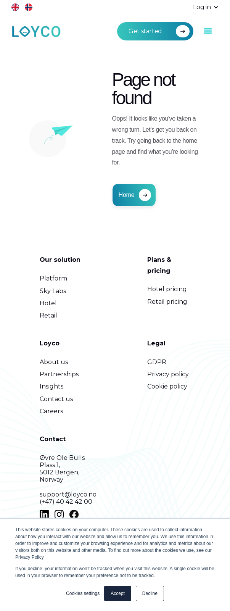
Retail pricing (167, 301)
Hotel (48, 303)
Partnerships (59, 374)
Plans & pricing (159, 265)
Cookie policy (167, 386)
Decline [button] (150, 593)
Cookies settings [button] (83, 593)
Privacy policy (168, 374)
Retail (48, 315)
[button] (202, 7)
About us (54, 362)
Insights (51, 386)
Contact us (56, 399)
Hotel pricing (167, 289)
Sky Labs (53, 291)
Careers (51, 411)
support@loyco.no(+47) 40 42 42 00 (68, 498)
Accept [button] (118, 593)
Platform (53, 278)
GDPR (156, 362)
